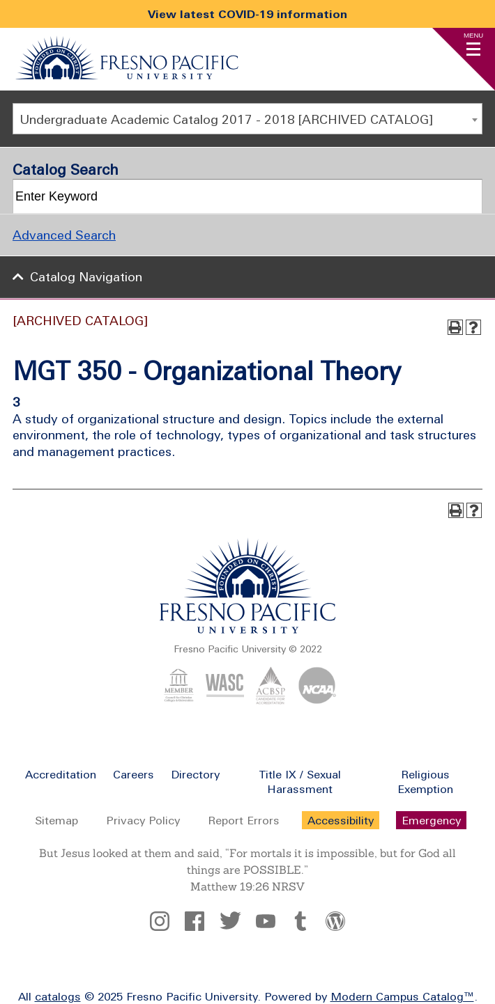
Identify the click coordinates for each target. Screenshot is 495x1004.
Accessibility (340, 820)
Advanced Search (64, 235)
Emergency (431, 820)
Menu (473, 35)
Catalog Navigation (86, 276)
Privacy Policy (143, 820)
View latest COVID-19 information (247, 14)
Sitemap (56, 820)
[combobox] (247, 118)
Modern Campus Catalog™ (402, 996)
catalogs (58, 996)
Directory (195, 774)
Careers (133, 774)
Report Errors (244, 820)
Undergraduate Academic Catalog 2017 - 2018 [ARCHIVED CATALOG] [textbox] (226, 119)
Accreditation (60, 774)
